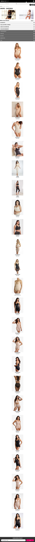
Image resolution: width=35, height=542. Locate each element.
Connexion (26, 1)
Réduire (32, 20)
